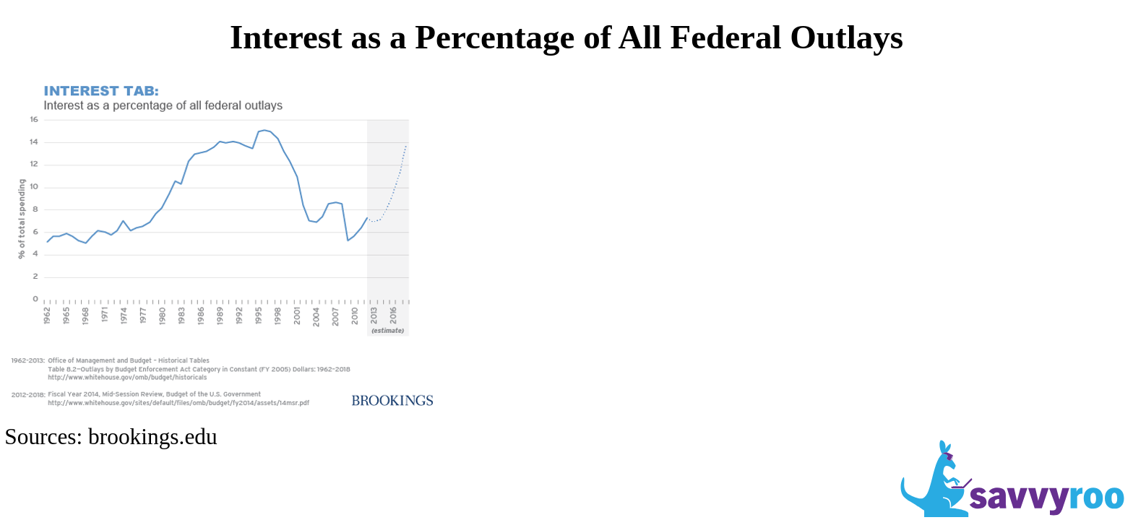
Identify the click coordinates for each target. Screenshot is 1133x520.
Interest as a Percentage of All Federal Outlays (566, 37)
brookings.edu (152, 436)
